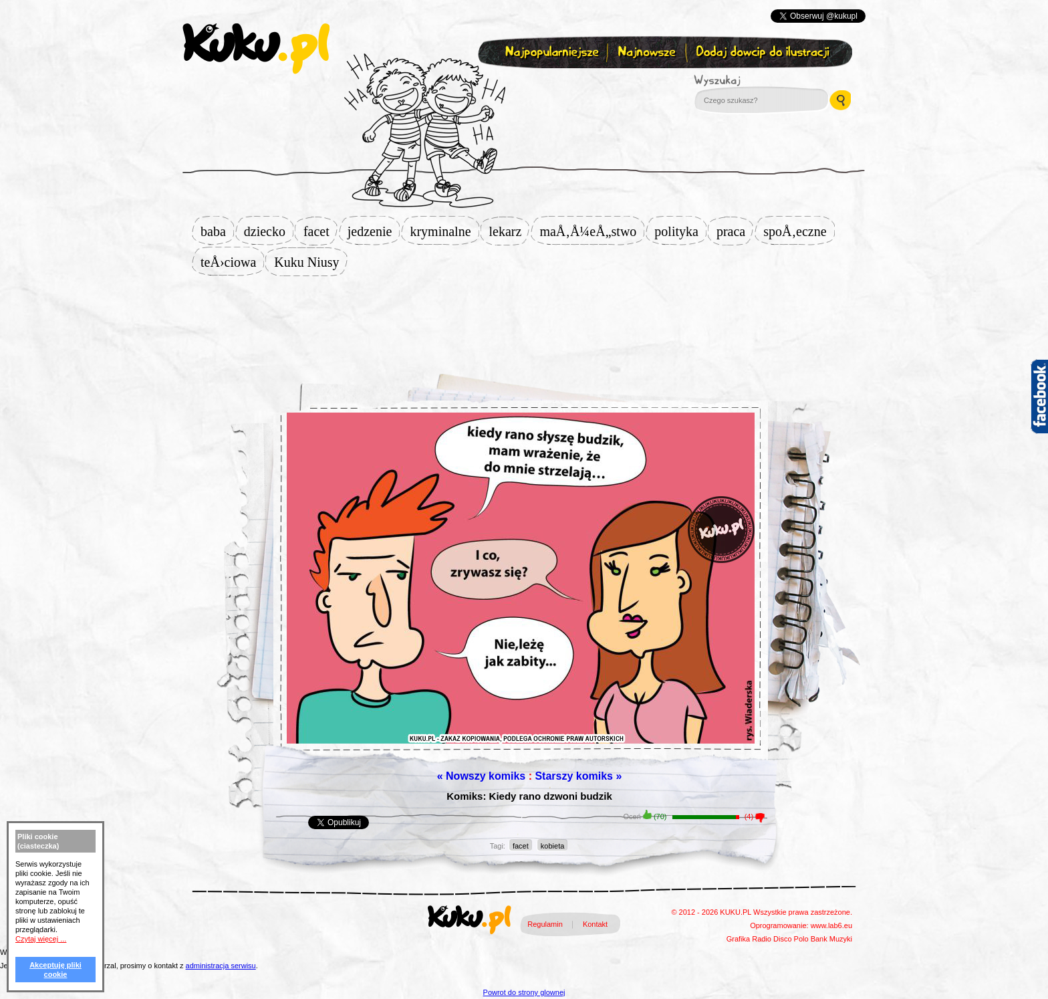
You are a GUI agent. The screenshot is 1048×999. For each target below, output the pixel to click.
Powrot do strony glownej (524, 992)
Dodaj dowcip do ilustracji (763, 52)
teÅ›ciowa (232, 262)
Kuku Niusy (310, 262)
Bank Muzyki (831, 939)
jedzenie (374, 231)
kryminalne (444, 231)
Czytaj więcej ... (40, 939)
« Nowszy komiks (481, 776)
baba (217, 231)
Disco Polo (791, 939)
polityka (680, 231)
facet (320, 231)
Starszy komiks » (578, 776)
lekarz (509, 231)
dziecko (268, 231)
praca (735, 231)
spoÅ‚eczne (798, 231)
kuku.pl (256, 48)
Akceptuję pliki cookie (55, 969)
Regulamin (545, 924)
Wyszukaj (754, 80)
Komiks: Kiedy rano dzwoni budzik (529, 796)
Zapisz (521, 84)
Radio (761, 939)
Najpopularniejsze (550, 52)
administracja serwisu (221, 966)
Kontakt (595, 924)
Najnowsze (648, 52)
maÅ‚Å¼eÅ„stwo (591, 231)
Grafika (738, 939)
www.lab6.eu (831, 925)
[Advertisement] (524, 319)
